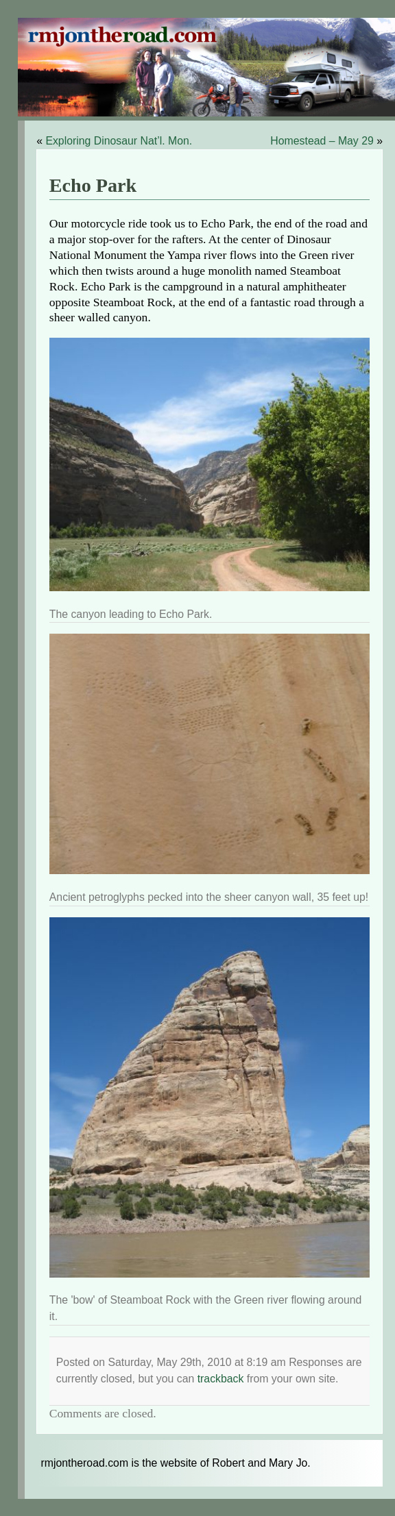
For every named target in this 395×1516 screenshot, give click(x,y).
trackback (221, 1378)
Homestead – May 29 (321, 141)
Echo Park (93, 185)
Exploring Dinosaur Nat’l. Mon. (118, 141)
